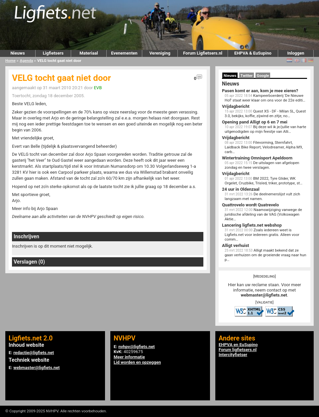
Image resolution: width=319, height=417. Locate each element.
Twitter (247, 75)
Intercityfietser (233, 354)
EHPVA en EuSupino (238, 344)
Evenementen (124, 53)
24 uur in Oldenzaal (241, 189)
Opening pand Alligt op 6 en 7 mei (254, 121)
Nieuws (17, 53)
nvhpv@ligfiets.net (136, 346)
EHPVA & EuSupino (252, 53)
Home (10, 60)
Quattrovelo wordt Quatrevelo (250, 204)
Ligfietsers (53, 53)
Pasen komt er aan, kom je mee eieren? (260, 90)
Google (263, 75)
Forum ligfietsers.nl (238, 349)
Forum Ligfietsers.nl (202, 53)
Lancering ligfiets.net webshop (252, 225)
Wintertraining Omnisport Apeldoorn (257, 157)
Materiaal (88, 53)
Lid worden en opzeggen (137, 362)
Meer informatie (129, 356)
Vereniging (159, 53)
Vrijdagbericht (236, 106)
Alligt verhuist (235, 245)
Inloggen (295, 53)
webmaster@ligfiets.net (264, 295)
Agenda (26, 60)
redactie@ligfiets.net (33, 352)
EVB (98, 87)
